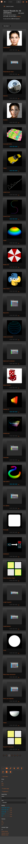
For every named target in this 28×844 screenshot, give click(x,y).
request (18, 16)
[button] (5, 2)
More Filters (5, 776)
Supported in (5, 791)
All (3, 768)
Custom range (5, 788)
